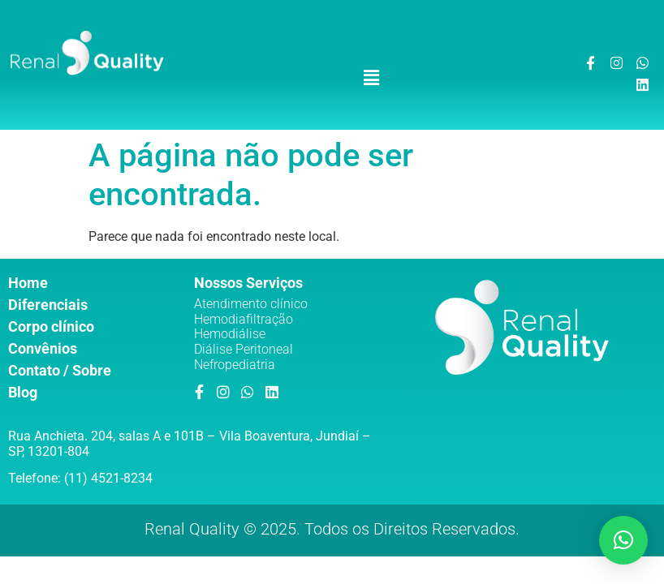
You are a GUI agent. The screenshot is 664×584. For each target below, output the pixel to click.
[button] (372, 77)
